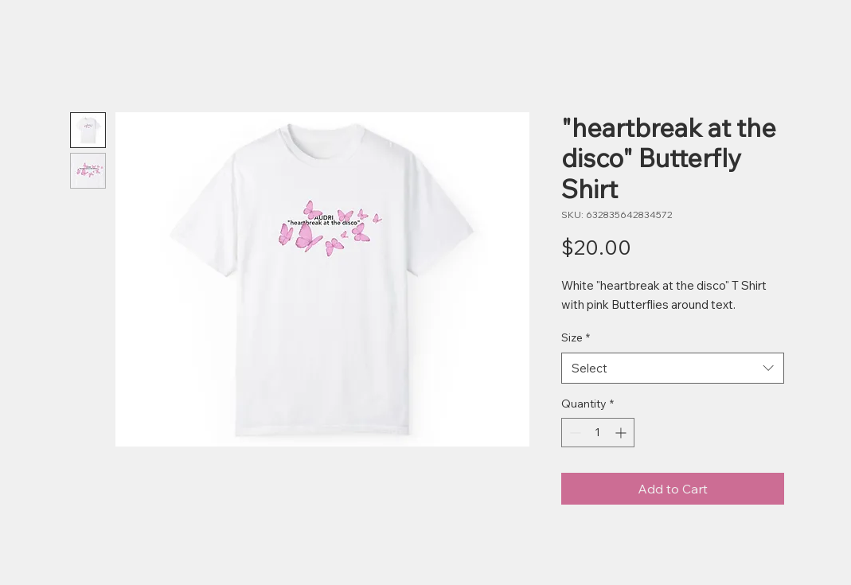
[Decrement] (574, 433)
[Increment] (622, 433)
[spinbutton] (598, 433)
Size (575, 337)
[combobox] (672, 368)
